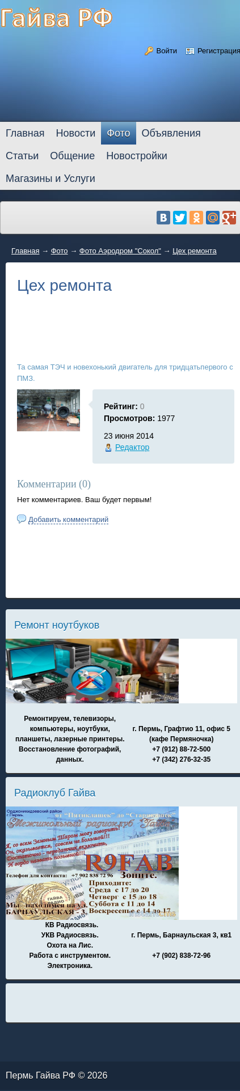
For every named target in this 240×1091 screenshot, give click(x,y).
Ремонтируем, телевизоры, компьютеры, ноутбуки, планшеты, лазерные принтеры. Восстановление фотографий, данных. (70, 739)
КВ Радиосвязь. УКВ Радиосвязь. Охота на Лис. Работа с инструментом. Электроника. (70, 945)
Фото (59, 251)
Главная (25, 251)
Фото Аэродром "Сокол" (120, 251)
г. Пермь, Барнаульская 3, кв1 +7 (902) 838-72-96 (181, 945)
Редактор (132, 447)
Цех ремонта (194, 251)
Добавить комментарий (68, 519)
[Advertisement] (125, 336)
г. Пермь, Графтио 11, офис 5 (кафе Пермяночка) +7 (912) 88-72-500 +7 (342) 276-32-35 (181, 744)
